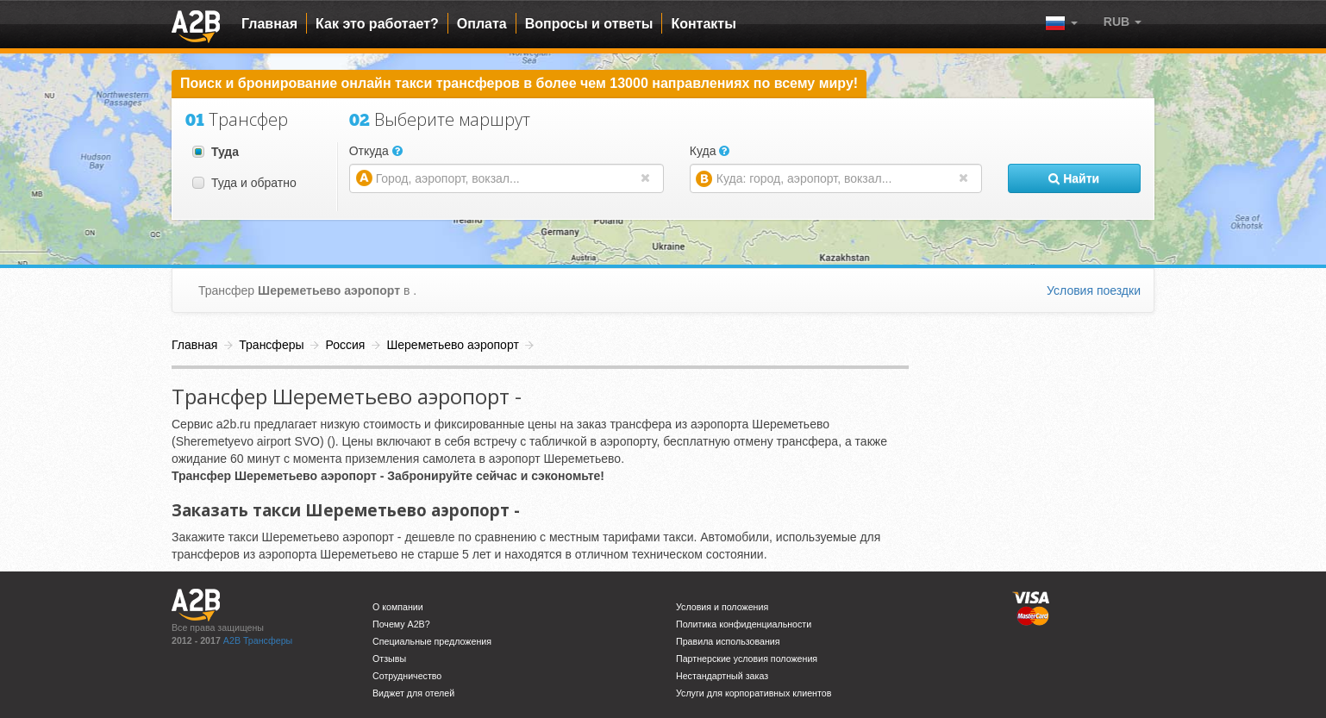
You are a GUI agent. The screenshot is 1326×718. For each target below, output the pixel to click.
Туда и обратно (244, 183)
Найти (1073, 178)
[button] (1122, 21)
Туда (215, 152)
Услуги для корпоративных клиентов (753, 693)
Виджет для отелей (413, 693)
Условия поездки (1094, 290)
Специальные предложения (431, 641)
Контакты (703, 23)
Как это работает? (377, 23)
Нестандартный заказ (722, 676)
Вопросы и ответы (589, 23)
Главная (269, 23)
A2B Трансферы (257, 640)
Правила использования (728, 641)
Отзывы (389, 658)
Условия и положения (722, 607)
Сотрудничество (406, 676)
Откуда (376, 151)
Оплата (482, 23)
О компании (397, 607)
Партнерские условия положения (746, 658)
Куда (710, 151)
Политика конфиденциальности (743, 624)
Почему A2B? (401, 624)
